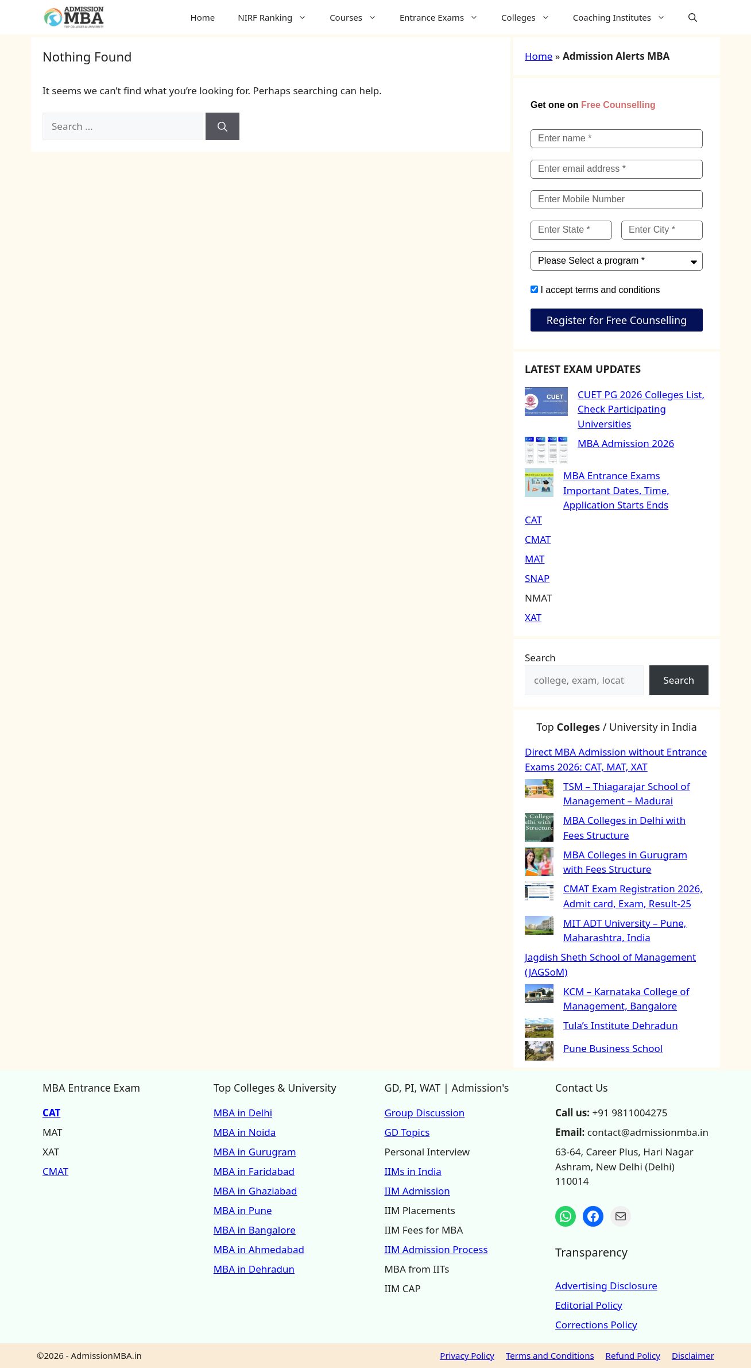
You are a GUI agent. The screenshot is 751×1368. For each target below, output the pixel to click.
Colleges (531, 17)
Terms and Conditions (550, 1355)
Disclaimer (693, 1355)
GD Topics (406, 1132)
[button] (693, 17)
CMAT (538, 539)
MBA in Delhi (243, 1112)
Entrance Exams (445, 17)
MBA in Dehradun (254, 1268)
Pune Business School (613, 1048)
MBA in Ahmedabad (259, 1249)
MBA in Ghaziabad (255, 1190)
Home (203, 17)
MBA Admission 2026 (626, 443)
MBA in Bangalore (255, 1229)
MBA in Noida (245, 1132)
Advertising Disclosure (606, 1285)
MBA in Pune (243, 1210)
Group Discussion (424, 1112)
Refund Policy (633, 1355)
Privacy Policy (467, 1355)
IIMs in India (412, 1171)
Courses (359, 17)
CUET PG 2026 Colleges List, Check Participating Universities (641, 409)
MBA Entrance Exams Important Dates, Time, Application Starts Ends (616, 490)
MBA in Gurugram (255, 1151)
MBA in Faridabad (254, 1171)
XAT (533, 617)
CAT (533, 519)
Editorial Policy (588, 1305)
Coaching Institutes (625, 17)
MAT (535, 558)
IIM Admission (417, 1190)
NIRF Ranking (278, 17)
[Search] (222, 126)
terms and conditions (617, 290)
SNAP (537, 578)
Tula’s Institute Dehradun (620, 1025)
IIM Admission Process (435, 1249)
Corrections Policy (596, 1324)
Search (540, 657)
